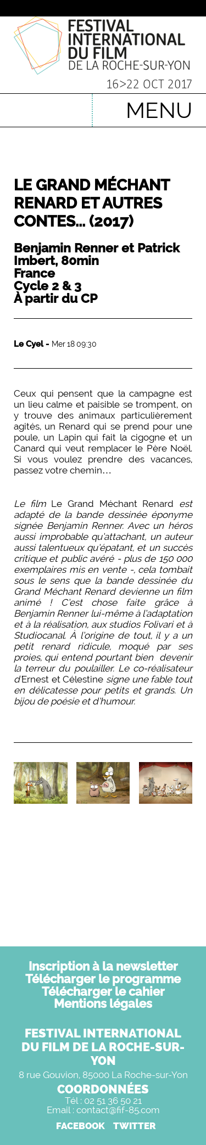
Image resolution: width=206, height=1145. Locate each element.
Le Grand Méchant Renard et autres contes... (91, 203)
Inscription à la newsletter (103, 966)
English (66, 104)
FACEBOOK (80, 1125)
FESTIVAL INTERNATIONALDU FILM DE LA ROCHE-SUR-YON (103, 1047)
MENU (159, 110)
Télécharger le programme (103, 979)
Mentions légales (103, 1003)
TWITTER (134, 1125)
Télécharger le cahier (103, 991)
